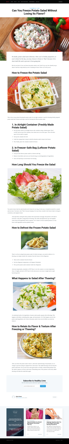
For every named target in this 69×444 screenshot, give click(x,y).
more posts (20, 397)
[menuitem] (11, 2)
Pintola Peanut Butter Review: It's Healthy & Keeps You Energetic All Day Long (15, 419)
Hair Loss (37, 1)
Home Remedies (31, 1)
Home (12, 1)
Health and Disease (24, 1)
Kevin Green (19, 396)
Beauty (15, 1)
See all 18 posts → (15, 434)
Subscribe (60, 1)
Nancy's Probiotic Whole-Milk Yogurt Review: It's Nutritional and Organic (15, 425)
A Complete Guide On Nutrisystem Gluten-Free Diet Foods (15, 429)
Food (19, 1)
